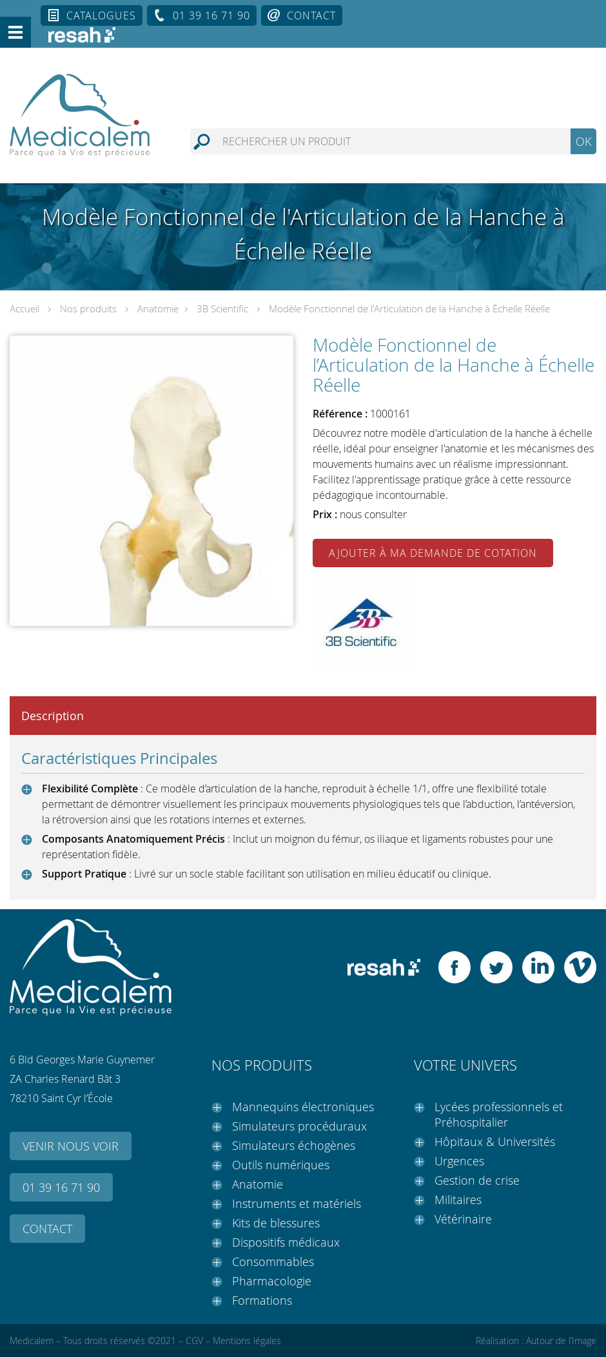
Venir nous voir (71, 1146)
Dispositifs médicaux (286, 1242)
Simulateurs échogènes (293, 1145)
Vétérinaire (463, 1219)
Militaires (458, 1199)
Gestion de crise (477, 1180)
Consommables (273, 1261)
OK (583, 141)
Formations (262, 1300)
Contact (311, 15)
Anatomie (158, 308)
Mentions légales (247, 1340)
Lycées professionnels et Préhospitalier (499, 1114)
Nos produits (88, 308)
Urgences (459, 1161)
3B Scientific (222, 308)
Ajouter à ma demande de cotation (433, 553)
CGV (194, 1340)
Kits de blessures (276, 1223)
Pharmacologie (271, 1281)
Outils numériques (280, 1164)
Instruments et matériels (296, 1203)
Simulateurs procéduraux (299, 1126)
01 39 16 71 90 (211, 15)
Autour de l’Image (561, 1340)
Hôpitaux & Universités (495, 1141)
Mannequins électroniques (303, 1106)
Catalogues (101, 15)
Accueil (24, 308)
